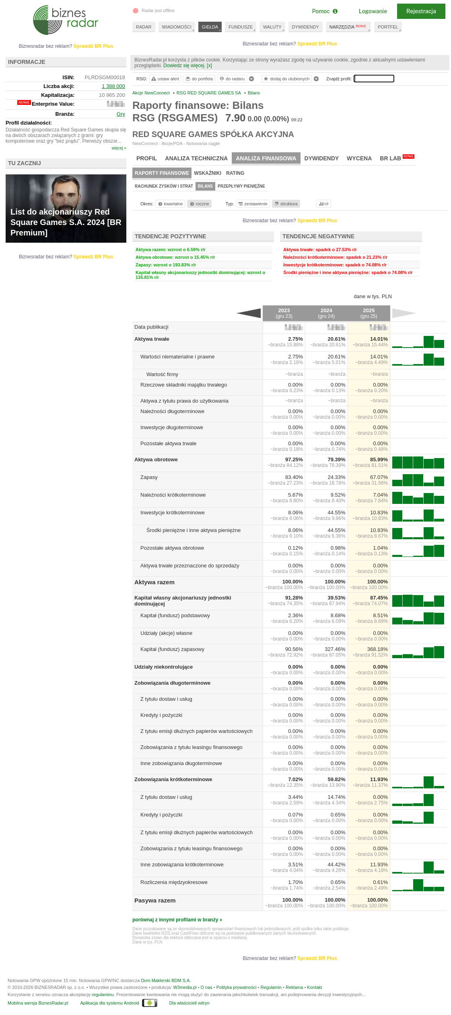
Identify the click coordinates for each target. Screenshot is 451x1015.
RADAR (144, 27)
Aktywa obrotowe (156, 459)
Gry (121, 114)
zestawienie (252, 204)
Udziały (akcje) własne (166, 633)
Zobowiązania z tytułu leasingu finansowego (191, 747)
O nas (206, 987)
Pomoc (324, 11)
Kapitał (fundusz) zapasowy (172, 649)
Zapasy (149, 477)
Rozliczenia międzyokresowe (174, 882)
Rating (235, 173)
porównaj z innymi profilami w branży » (177, 920)
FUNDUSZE (241, 27)
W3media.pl (184, 987)
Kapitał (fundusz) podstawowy (175, 615)
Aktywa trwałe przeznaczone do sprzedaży (189, 566)
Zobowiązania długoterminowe (172, 683)
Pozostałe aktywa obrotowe (172, 548)
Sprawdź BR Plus (317, 44)
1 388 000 (113, 86)
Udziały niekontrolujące (163, 667)
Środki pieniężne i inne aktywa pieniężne (193, 530)
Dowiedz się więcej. (184, 65)
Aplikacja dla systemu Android (109, 1003)
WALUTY (272, 27)
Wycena (359, 158)
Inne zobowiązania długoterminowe (181, 763)
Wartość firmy (162, 374)
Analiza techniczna (196, 158)
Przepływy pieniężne (241, 186)
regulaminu (102, 994)
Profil (146, 158)
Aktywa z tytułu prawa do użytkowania (184, 401)
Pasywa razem (155, 900)
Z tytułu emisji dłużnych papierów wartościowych (196, 731)
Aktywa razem (154, 582)
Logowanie (373, 11)
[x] (209, 65)
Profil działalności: (29, 123)
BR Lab (397, 158)
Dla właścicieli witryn (189, 1003)
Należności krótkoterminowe (173, 495)
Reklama (294, 987)
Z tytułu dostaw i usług (166, 699)
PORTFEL (388, 27)
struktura (285, 204)
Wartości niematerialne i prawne (177, 357)
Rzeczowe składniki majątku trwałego (183, 385)
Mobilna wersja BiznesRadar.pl (38, 1003)
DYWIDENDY (305, 27)
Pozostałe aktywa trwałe (168, 443)
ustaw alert (164, 79)
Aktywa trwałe (151, 339)
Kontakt (314, 987)
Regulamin (271, 987)
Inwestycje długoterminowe (171, 427)
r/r (323, 204)
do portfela (199, 79)
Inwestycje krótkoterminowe (172, 513)
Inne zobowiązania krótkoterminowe (182, 865)
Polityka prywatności (236, 987)
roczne (199, 204)
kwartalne (170, 204)
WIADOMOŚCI (177, 27)
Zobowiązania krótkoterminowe (173, 779)
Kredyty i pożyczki (161, 715)
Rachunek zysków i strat (164, 186)
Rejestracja (421, 11)
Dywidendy (322, 158)
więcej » (119, 148)
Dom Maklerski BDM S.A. (166, 980)
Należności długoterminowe (172, 411)
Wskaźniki (207, 173)
